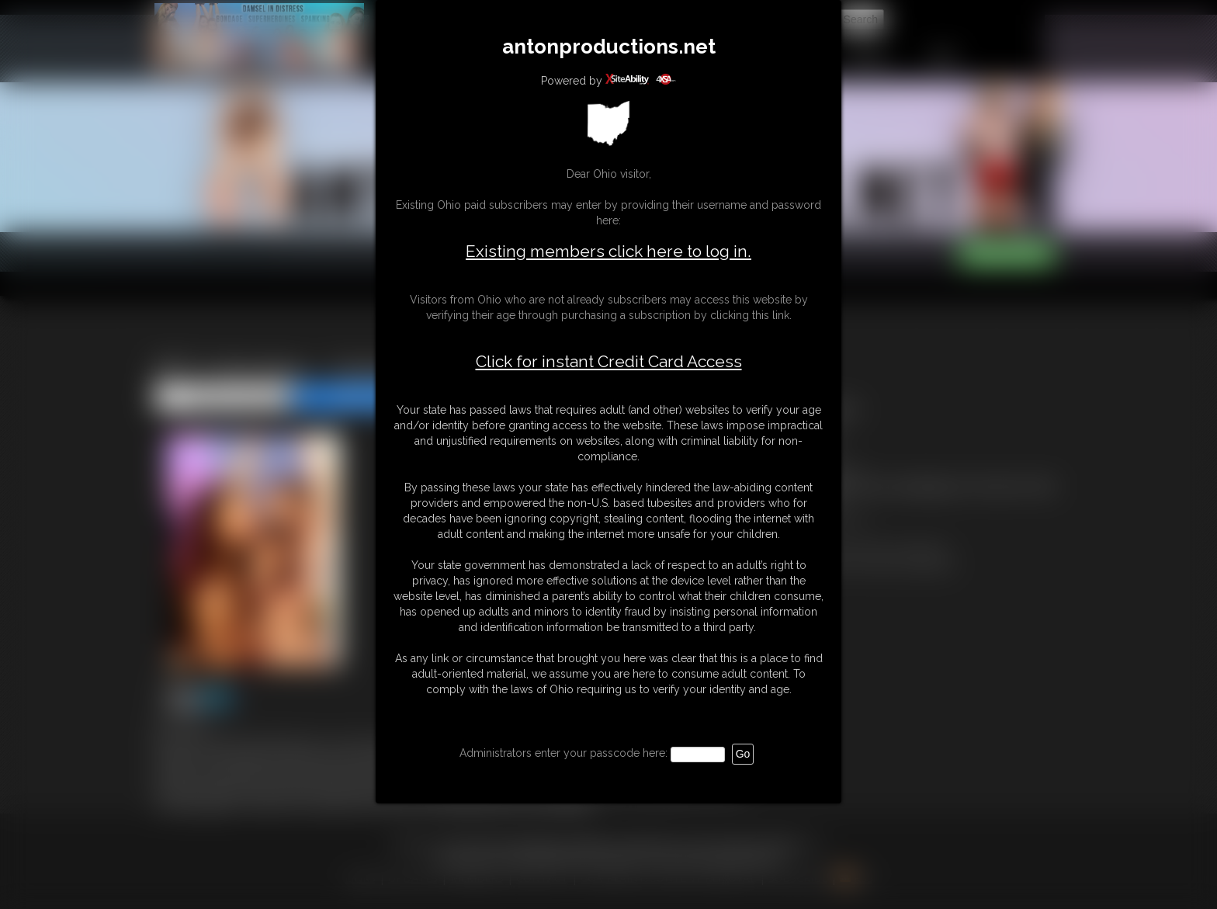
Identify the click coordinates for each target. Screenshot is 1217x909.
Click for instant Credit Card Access (609, 361)
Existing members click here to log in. (608, 251)
